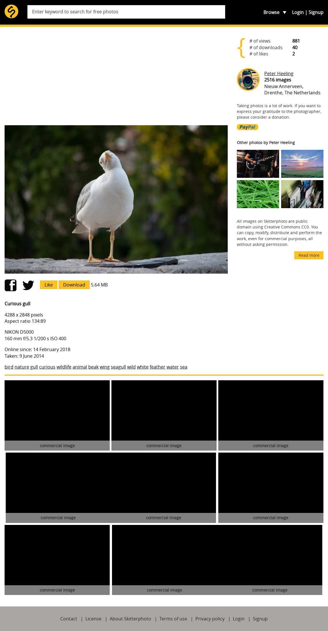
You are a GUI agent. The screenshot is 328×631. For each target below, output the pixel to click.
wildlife (64, 367)
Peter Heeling (278, 73)
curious (47, 367)
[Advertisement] (116, 76)
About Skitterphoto (130, 619)
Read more (309, 255)
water (173, 367)
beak (93, 367)
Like (49, 285)
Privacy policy (210, 619)
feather (157, 367)
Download (74, 285)
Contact (68, 619)
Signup (316, 12)
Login (298, 12)
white (143, 367)
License (93, 619)
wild (131, 367)
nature (22, 367)
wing (105, 367)
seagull (118, 367)
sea (183, 367)
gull (34, 367)
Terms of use (173, 619)
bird (9, 367)
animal (80, 367)
